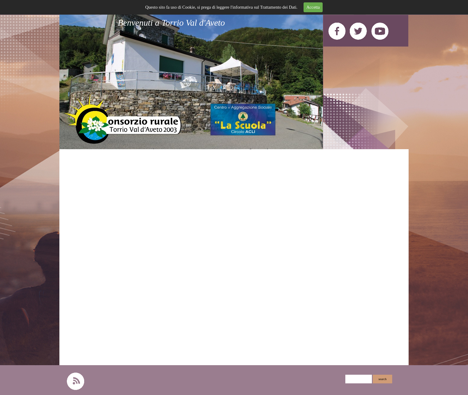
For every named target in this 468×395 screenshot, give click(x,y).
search (382, 379)
